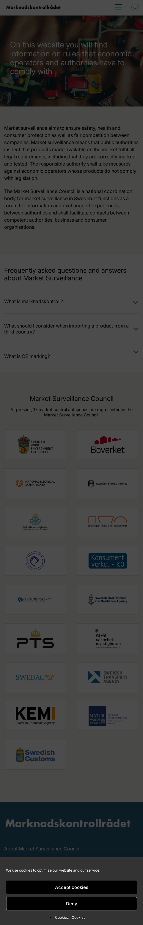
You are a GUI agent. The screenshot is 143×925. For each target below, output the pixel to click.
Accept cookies (71, 887)
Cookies (62, 917)
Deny (71, 904)
